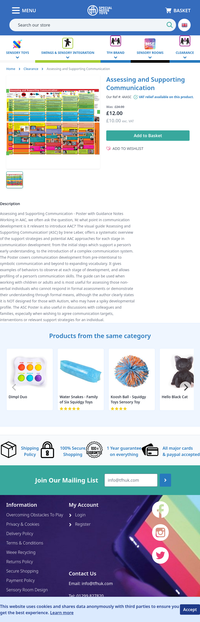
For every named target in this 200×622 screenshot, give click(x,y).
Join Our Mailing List (66, 480)
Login (77, 515)
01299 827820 (90, 596)
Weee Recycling (20, 552)
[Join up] (165, 480)
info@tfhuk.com (97, 583)
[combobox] (92, 25)
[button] (184, 25)
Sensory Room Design (27, 590)
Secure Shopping (22, 571)
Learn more (62, 612)
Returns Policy (19, 561)
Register (80, 524)
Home (10, 69)
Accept (190, 609)
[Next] (185, 387)
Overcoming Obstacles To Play (34, 515)
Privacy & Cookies (22, 524)
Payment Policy (20, 580)
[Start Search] (170, 25)
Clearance (31, 69)
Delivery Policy (19, 533)
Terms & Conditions (24, 543)
